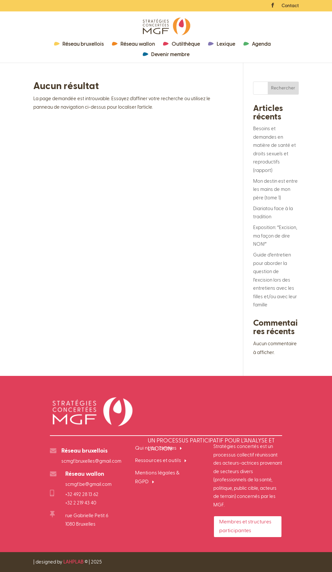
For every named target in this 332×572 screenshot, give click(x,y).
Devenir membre (170, 54)
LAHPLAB (73, 562)
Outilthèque (186, 44)
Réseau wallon (137, 44)
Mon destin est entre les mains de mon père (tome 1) (275, 189)
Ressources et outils (158, 460)
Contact (290, 6)
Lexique (226, 44)
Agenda (261, 44)
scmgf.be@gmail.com (88, 484)
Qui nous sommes (155, 448)
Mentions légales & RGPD (157, 478)
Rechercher (283, 88)
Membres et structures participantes (245, 526)
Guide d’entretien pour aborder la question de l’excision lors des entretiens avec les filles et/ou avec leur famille (275, 280)
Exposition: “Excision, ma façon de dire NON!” (275, 236)
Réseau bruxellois (83, 44)
